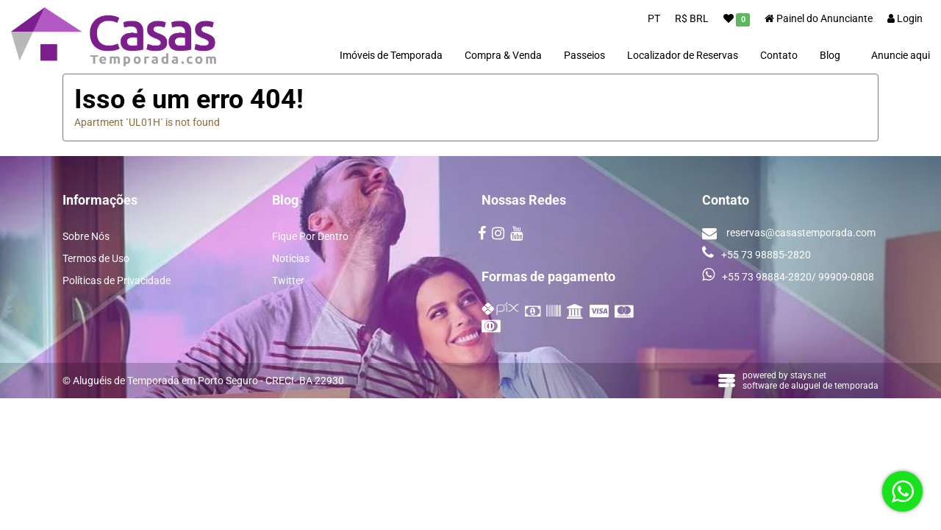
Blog (830, 55)
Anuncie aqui (900, 55)
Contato (779, 55)
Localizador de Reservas (682, 55)
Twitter (288, 280)
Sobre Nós (86, 236)
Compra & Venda (503, 55)
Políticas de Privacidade (116, 280)
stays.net (808, 375)
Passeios (584, 55)
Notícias (291, 258)
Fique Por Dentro (310, 236)
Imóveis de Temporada (391, 55)
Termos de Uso (95, 258)
